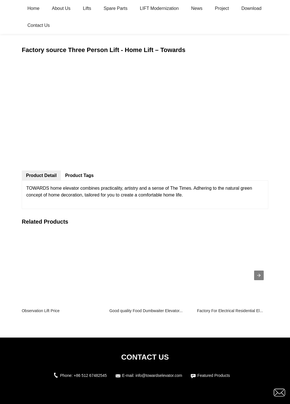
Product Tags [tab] (79, 175)
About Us (61, 8)
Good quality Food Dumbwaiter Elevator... (146, 310)
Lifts (87, 8)
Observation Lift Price (41, 310)
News (196, 8)
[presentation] (259, 275)
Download (251, 8)
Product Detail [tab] (41, 175)
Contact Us (38, 25)
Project (222, 8)
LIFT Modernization (159, 8)
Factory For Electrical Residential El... (230, 310)
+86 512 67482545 (90, 375)
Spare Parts (115, 8)
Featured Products (213, 375)
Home (33, 8)
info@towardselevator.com (158, 375)
